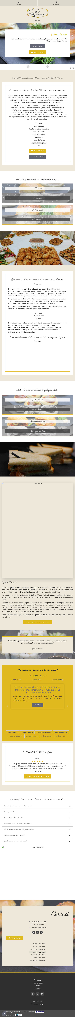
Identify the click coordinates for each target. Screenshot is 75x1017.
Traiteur (35, 680)
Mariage (38, 123)
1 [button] (70, 68)
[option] (37, 43)
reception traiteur (27, 732)
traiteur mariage (46, 736)
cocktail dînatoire (38, 134)
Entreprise (15, 680)
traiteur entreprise (61, 732)
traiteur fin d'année (16, 736)
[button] (37, 193)
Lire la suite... (37, 771)
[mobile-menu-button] (37, 21)
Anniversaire (57, 680)
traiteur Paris (60, 736)
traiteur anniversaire (44, 732)
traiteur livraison (31, 736)
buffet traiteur (12, 732)
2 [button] (71, 68)
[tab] (37, 806)
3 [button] (73, 68)
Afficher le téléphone (39, 927)
